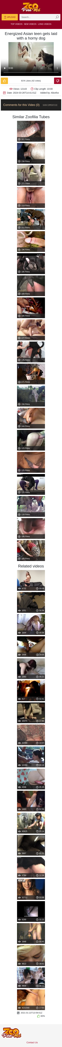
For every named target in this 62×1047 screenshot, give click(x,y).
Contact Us (32, 1042)
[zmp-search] (39, 17)
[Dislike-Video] (57, 81)
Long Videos (44, 24)
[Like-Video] (4, 81)
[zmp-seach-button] (57, 17)
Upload (9, 17)
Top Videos (17, 24)
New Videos (30, 24)
